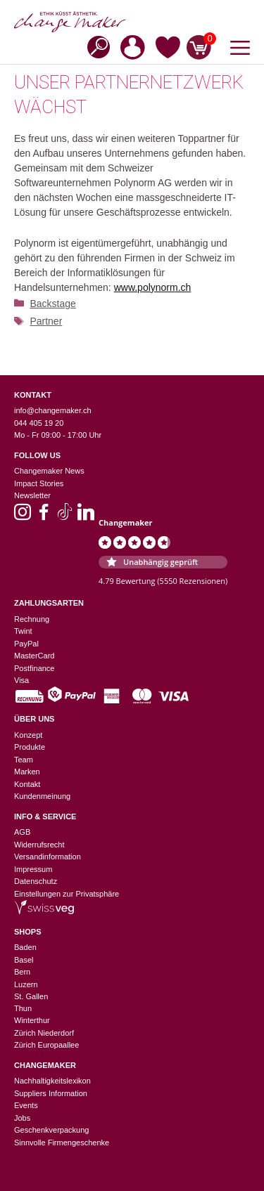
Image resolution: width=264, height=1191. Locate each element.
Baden (25, 947)
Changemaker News (49, 471)
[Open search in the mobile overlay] (94, 46)
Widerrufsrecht (39, 844)
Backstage (52, 303)
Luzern (26, 984)
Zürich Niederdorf (44, 1033)
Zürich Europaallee (46, 1045)
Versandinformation (47, 856)
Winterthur (32, 1020)
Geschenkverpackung (51, 1130)
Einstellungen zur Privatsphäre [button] (66, 894)
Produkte (29, 747)
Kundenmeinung (42, 796)
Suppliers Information (50, 1093)
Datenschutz (35, 881)
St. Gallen (31, 996)
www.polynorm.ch (152, 287)
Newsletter (32, 495)
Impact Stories (38, 483)
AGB (22, 832)
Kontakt (27, 784)
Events (26, 1105)
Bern (22, 972)
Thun (23, 1008)
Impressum (33, 869)
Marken (27, 771)
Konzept (28, 735)
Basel (24, 960)
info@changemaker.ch (53, 410)
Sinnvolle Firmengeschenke (61, 1142)
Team (23, 759)
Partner (46, 321)
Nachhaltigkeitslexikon (52, 1080)
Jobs (22, 1118)
